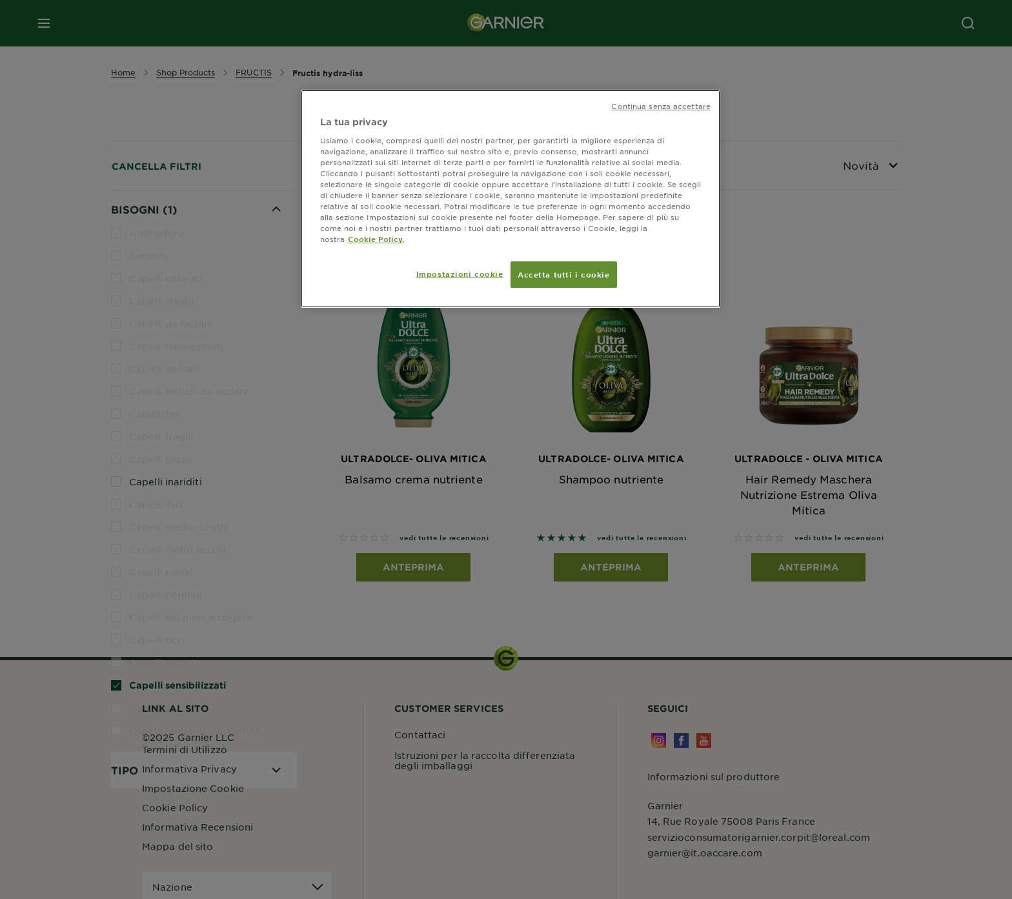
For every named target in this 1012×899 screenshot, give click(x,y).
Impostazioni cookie (459, 273)
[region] (510, 199)
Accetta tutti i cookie (564, 274)
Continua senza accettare (661, 105)
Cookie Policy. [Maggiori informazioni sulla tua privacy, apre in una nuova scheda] (376, 238)
